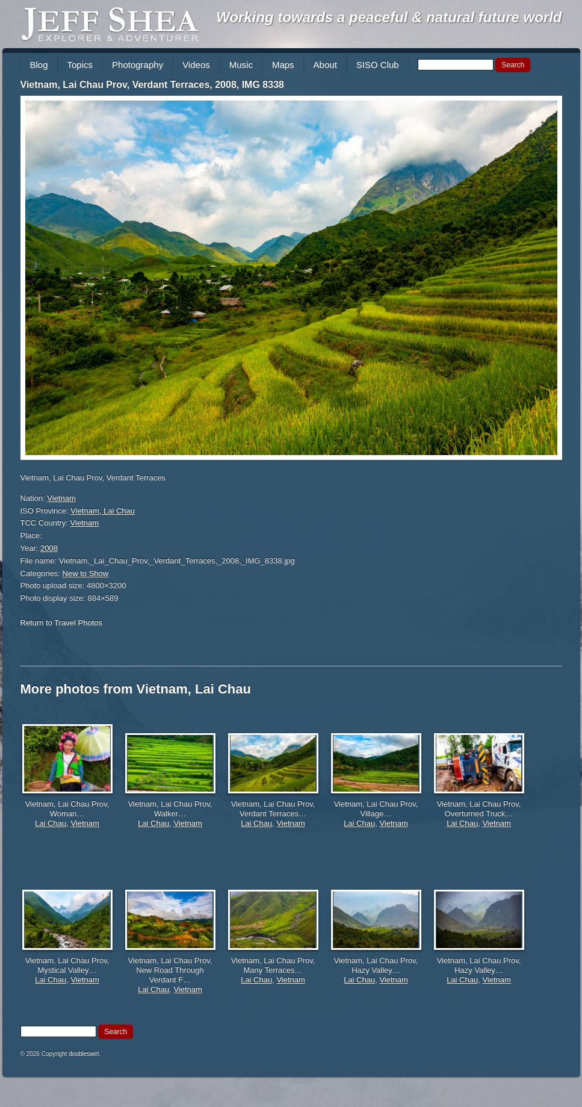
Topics (80, 65)
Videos (196, 65)
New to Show (86, 573)
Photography (137, 65)
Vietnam (61, 498)
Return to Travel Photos (61, 622)
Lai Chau (50, 823)
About (325, 65)
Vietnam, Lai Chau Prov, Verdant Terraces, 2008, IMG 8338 (152, 84)
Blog (39, 65)
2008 (49, 548)
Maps (283, 65)
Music (241, 65)
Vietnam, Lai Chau (102, 510)
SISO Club (377, 65)
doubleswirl (84, 1053)
